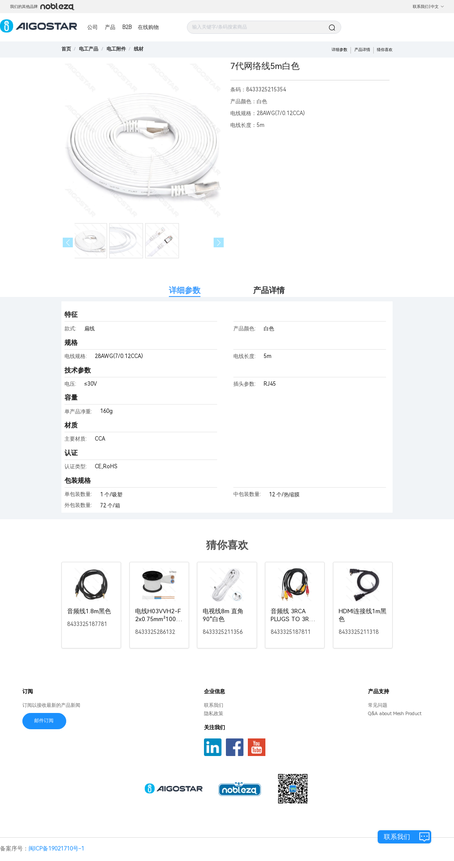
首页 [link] (66, 49)
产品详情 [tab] (269, 290)
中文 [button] (437, 6)
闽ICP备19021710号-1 (56, 848)
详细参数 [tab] (184, 290)
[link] (88, 49)
